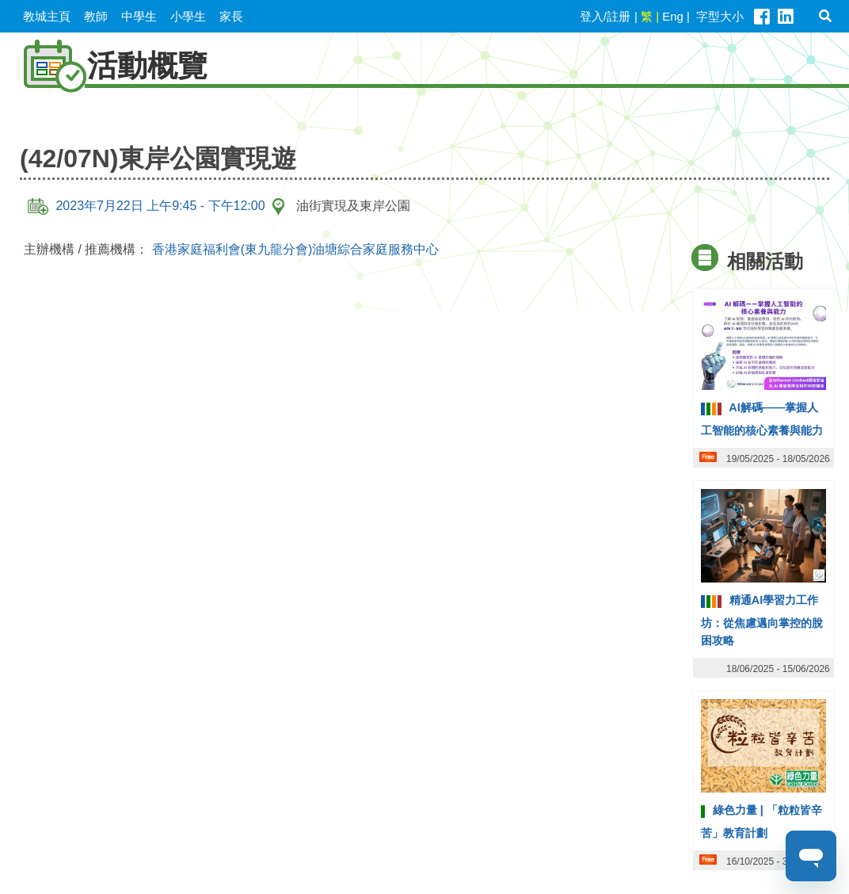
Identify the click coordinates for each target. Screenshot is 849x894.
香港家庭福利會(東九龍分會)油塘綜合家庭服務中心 (296, 249)
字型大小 (720, 16)
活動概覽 (107, 65)
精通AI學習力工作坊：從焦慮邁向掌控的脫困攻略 (762, 620)
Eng (672, 16)
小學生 (188, 16)
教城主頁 (46, 16)
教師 (96, 16)
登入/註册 (605, 16)
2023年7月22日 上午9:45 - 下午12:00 (146, 205)
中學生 (139, 16)
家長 (231, 16)
